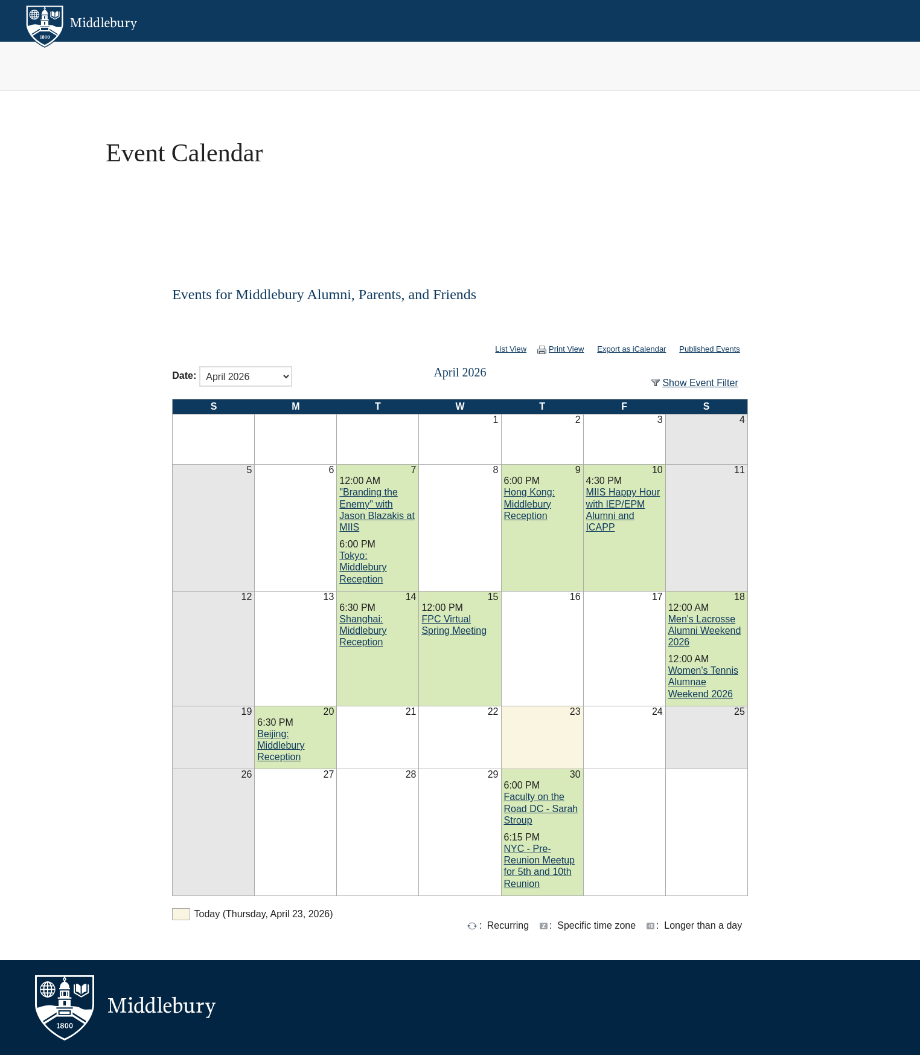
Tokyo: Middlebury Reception (362, 567)
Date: (184, 376)
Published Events (709, 348)
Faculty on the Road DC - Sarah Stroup (541, 808)
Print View (548, 348)
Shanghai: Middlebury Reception (362, 630)
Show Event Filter (700, 383)
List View (492, 348)
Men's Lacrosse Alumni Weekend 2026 (704, 630)
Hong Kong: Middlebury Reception (529, 503)
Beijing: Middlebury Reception (280, 745)
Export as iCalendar (623, 348)
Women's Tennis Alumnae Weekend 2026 (703, 681)
